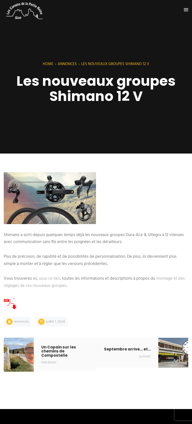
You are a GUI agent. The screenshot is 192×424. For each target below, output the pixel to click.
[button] (186, 10)
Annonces (67, 64)
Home (48, 64)
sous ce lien (49, 278)
